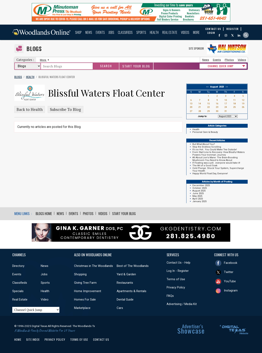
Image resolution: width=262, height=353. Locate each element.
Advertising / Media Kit (182, 304)
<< (208, 87)
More (196, 32)
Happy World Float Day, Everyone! (210, 173)
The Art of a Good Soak (204, 165)
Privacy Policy (176, 287)
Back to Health (30, 109)
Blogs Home (44, 213)
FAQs (170, 296)
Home (17, 339)
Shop (78, 32)
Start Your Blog (136, 66)
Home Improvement (87, 291)
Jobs (111, 32)
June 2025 (198, 193)
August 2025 (199, 190)
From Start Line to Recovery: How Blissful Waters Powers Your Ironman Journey (218, 153)
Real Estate (169, 32)
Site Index (33, 339)
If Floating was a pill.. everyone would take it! (216, 163)
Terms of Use (176, 279)
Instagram (231, 290)
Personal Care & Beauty (205, 132)
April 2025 (197, 198)
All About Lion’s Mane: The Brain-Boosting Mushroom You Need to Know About (215, 159)
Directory (18, 266)
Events (100, 32)
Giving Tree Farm (85, 283)
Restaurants (125, 283)
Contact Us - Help (178, 262)
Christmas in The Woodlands (93, 266)
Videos (185, 32)
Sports (141, 32)
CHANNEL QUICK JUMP (221, 66)
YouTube (230, 281)
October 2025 (199, 188)
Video (45, 299)
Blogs (34, 48)
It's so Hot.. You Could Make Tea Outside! (214, 149)
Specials (18, 291)
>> (226, 87)
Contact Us (101, 339)
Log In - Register (178, 271)
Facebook (230, 263)
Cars (120, 308)
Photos (229, 59)
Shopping (80, 274)
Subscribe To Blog (65, 109)
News (88, 32)
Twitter (228, 272)
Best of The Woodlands (133, 266)
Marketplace (82, 308)
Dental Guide (125, 299)
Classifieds (125, 32)
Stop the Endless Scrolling (206, 147)
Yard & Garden (126, 274)
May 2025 (197, 196)
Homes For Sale (85, 299)
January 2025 (199, 201)
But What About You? (203, 144)
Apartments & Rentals (131, 291)
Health (154, 32)
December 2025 (201, 185)
